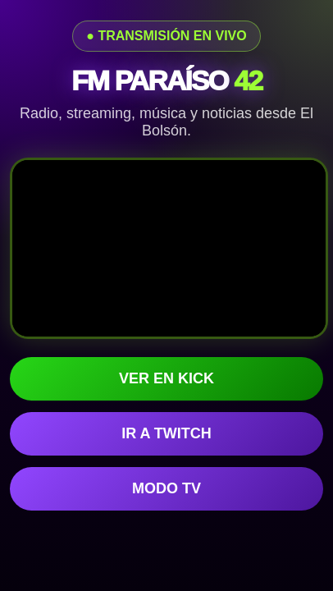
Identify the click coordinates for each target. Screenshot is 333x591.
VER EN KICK (166, 378)
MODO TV (166, 488)
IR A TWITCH (166, 433)
